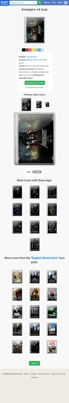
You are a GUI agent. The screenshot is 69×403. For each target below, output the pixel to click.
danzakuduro (32, 57)
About (26, 374)
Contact (33, 374)
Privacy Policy (43, 374)
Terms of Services (58, 374)
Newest (47, 2)
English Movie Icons (35, 60)
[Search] (39, 3)
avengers (37, 172)
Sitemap (34, 377)
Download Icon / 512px (34, 83)
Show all (34, 363)
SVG (54, 2)
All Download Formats (34, 87)
